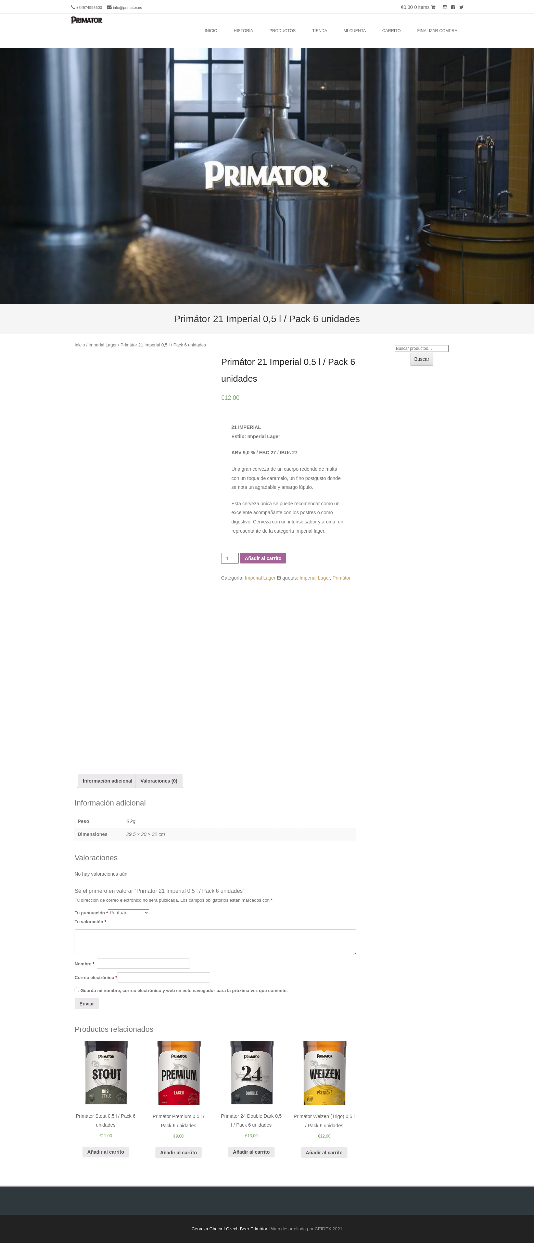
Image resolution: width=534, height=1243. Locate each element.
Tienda (319, 30)
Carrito (391, 30)
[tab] (108, 781)
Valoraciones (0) (159, 781)
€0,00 (418, 7)
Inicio (211, 30)
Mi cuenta (355, 30)
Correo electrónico (96, 977)
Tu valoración (90, 921)
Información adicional (107, 781)
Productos (282, 30)
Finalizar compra (437, 30)
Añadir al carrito (263, 558)
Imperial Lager (103, 344)
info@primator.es (127, 7)
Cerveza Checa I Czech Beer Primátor (229, 1228)
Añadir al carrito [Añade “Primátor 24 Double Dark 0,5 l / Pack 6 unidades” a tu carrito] (251, 1152)
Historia (243, 30)
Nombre (84, 963)
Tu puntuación (91, 912)
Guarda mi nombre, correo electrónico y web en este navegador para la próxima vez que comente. (184, 990)
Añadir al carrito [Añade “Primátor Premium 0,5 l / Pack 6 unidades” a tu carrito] (178, 1152)
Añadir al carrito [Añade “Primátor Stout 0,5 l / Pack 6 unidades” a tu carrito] (105, 1152)
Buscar (421, 359)
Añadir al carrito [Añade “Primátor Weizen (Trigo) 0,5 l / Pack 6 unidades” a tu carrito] (324, 1152)
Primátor (341, 578)
